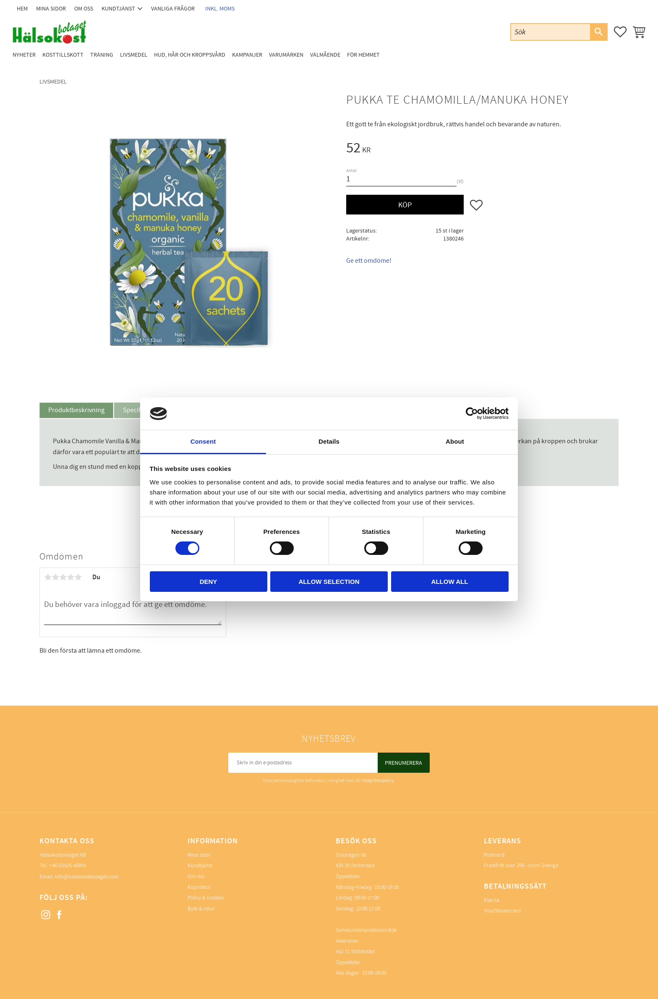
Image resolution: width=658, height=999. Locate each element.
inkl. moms (220, 9)
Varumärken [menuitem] (286, 55)
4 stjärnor (70, 577)
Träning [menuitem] (101, 55)
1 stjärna (48, 577)
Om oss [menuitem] (83, 9)
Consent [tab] (203, 441)
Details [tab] (329, 441)
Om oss (196, 876)
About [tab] (455, 441)
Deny (208, 581)
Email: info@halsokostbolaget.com (78, 876)
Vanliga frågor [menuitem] (173, 9)
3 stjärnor (63, 577)
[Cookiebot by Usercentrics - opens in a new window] (472, 413)
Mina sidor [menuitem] (51, 9)
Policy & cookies (206, 897)
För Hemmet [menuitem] (363, 55)
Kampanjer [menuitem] (247, 55)
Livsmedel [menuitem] (133, 55)
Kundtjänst (200, 865)
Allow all (449, 581)
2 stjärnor (55, 577)
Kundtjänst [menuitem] (118, 9)
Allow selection (329, 581)
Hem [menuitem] (22, 9)
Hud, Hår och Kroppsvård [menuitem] (189, 55)
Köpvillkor (199, 887)
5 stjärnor (78, 577)
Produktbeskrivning (76, 410)
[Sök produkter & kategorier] (550, 31)
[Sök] (598, 32)
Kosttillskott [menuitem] (63, 55)
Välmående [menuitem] (325, 55)
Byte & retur (201, 908)
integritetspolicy (378, 780)
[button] (620, 32)
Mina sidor (199, 855)
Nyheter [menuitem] (24, 55)
